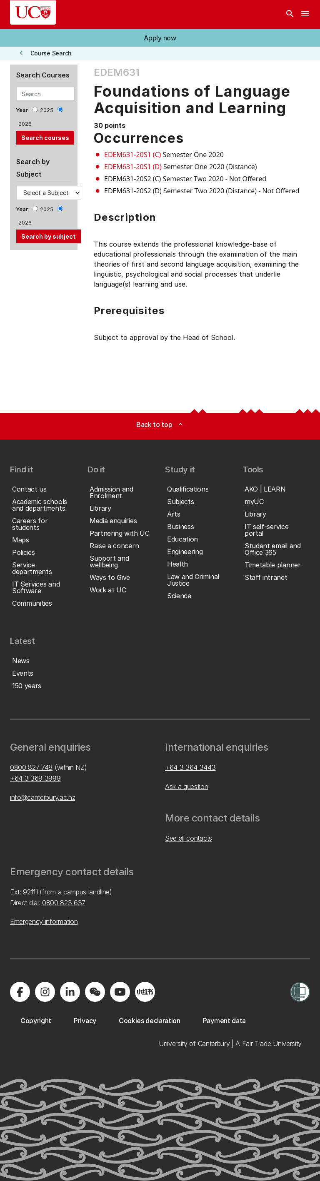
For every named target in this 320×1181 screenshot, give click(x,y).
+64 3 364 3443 (190, 767)
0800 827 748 (31, 767)
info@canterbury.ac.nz (42, 797)
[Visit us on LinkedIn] (70, 992)
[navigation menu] (305, 14)
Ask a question (186, 786)
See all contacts (188, 838)
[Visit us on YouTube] (120, 992)
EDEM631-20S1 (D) (133, 166)
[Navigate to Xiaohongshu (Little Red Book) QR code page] (145, 992)
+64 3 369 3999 (35, 778)
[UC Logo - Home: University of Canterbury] (33, 12)
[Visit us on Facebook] (20, 992)
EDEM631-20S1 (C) (132, 154)
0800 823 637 (63, 903)
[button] (160, 38)
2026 (25, 124)
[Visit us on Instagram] (45, 992)
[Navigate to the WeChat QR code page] (95, 992)
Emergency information (44, 921)
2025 (46, 110)
